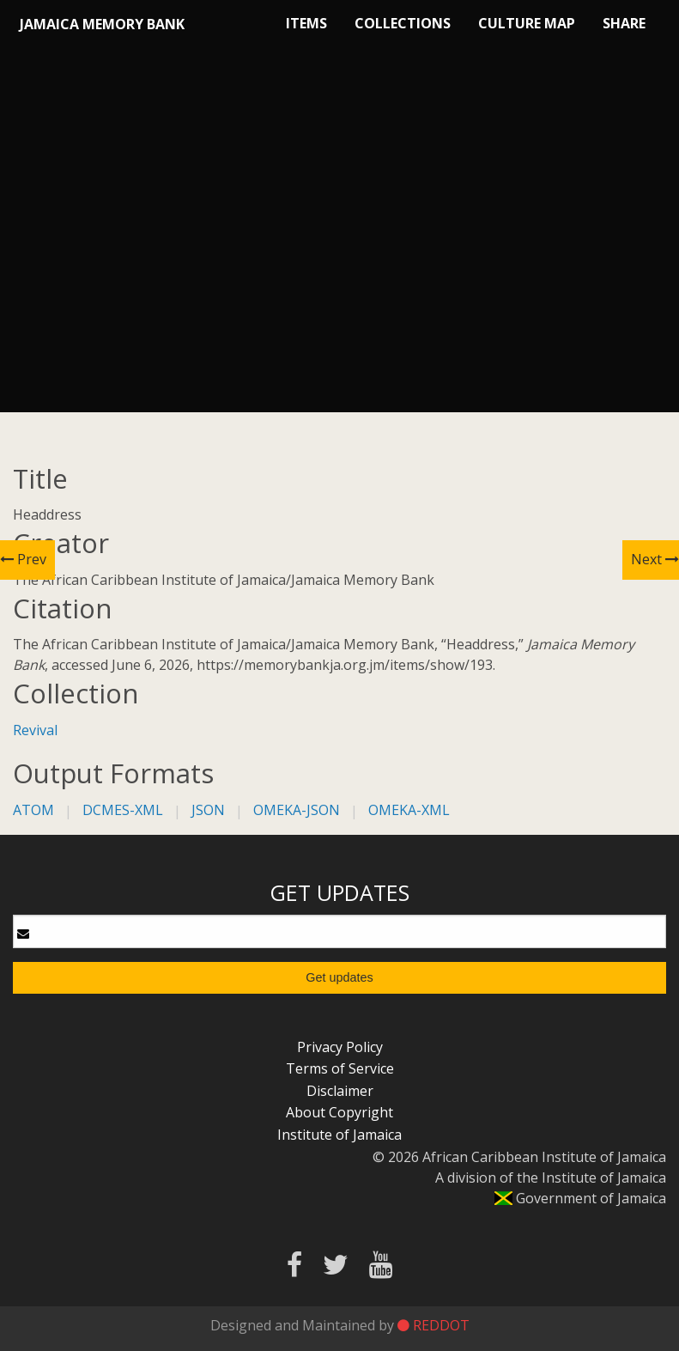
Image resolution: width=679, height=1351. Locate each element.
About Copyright (339, 1112)
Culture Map (526, 23)
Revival (35, 730)
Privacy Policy (340, 1047)
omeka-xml (409, 809)
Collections (403, 23)
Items (306, 23)
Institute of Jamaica (339, 1134)
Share (624, 23)
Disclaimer (339, 1090)
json (208, 809)
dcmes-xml (122, 809)
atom (33, 809)
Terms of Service (340, 1068)
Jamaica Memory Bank (102, 24)
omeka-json (296, 809)
